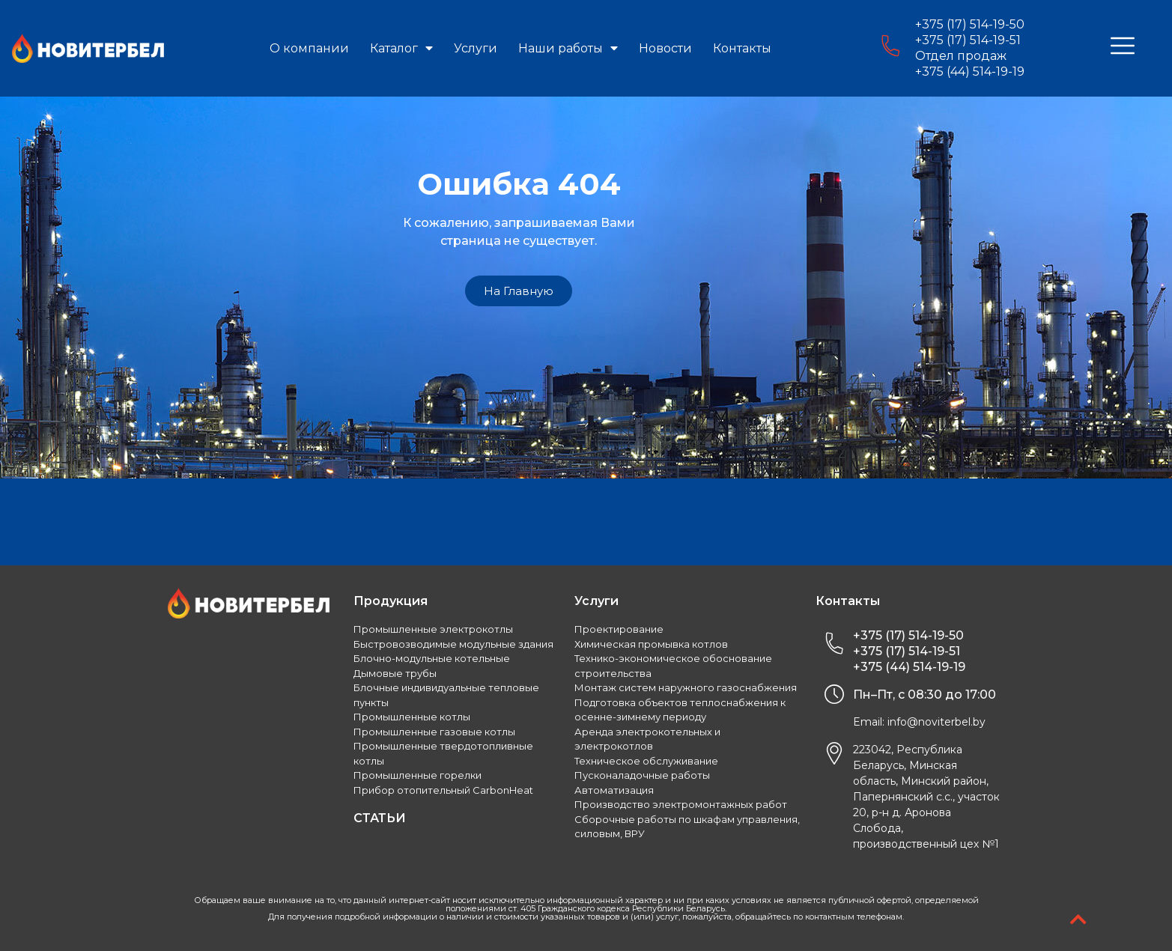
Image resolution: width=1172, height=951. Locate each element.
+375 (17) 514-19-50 (969, 24)
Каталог (401, 48)
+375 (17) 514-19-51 (968, 40)
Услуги (475, 48)
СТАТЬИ (379, 818)
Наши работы (568, 48)
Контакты (742, 48)
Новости (665, 48)
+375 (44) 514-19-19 (969, 71)
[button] (518, 291)
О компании (309, 48)
